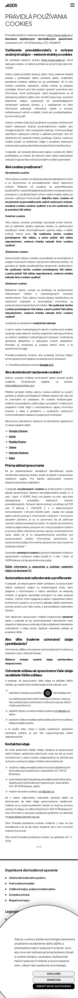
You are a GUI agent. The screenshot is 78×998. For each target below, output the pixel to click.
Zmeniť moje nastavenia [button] (53, 986)
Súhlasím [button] (54, 973)
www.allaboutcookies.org (19, 385)
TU (29, 570)
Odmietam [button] (54, 980)
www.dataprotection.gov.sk (24, 816)
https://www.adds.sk (58, 35)
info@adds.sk (62, 710)
